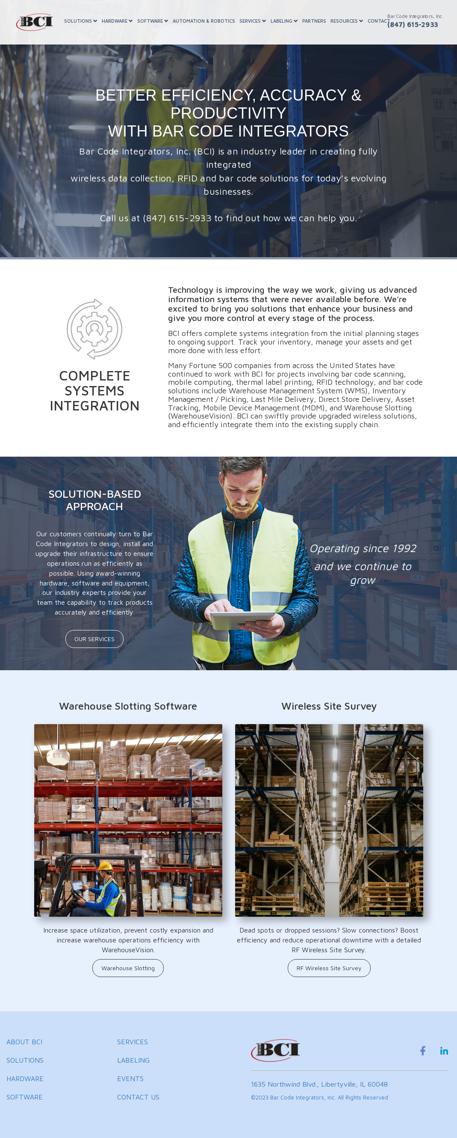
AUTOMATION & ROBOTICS (204, 21)
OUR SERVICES (94, 638)
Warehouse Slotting (128, 968)
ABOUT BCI (24, 1042)
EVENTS (130, 1078)
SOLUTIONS (80, 21)
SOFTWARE (152, 21)
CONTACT (379, 21)
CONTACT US (138, 1097)
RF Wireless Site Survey (329, 968)
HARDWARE (117, 21)
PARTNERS (314, 21)
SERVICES (252, 21)
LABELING (284, 21)
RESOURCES (346, 21)
